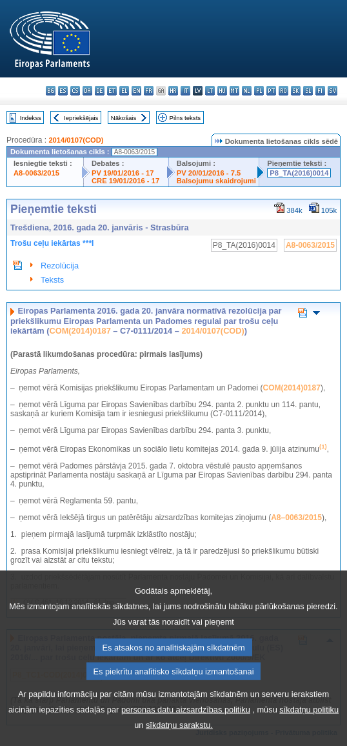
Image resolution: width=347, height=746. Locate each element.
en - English (136, 91)
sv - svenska (332, 91)
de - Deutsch (99, 91)
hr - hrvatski (173, 91)
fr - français (149, 91)
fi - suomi (320, 91)
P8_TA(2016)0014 (299, 173)
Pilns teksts (185, 117)
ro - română (283, 91)
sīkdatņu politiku (309, 730)
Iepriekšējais (81, 117)
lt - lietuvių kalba (210, 91)
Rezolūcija (60, 265)
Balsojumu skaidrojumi (216, 181)
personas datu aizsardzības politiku (185, 730)
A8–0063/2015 (296, 517)
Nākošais (123, 117)
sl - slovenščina (308, 91)
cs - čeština (75, 91)
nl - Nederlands (247, 91)
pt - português (271, 91)
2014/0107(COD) (75, 140)
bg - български (50, 91)
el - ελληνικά (124, 91)
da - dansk (87, 91)
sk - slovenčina (296, 91)
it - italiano (185, 91)
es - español (63, 91)
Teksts (52, 280)
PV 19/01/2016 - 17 (123, 173)
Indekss (30, 117)
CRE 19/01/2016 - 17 (125, 181)
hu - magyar (222, 91)
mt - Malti (234, 91)
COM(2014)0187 (79, 331)
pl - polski (259, 91)
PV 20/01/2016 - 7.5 (209, 173)
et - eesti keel (112, 91)
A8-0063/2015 (36, 173)
